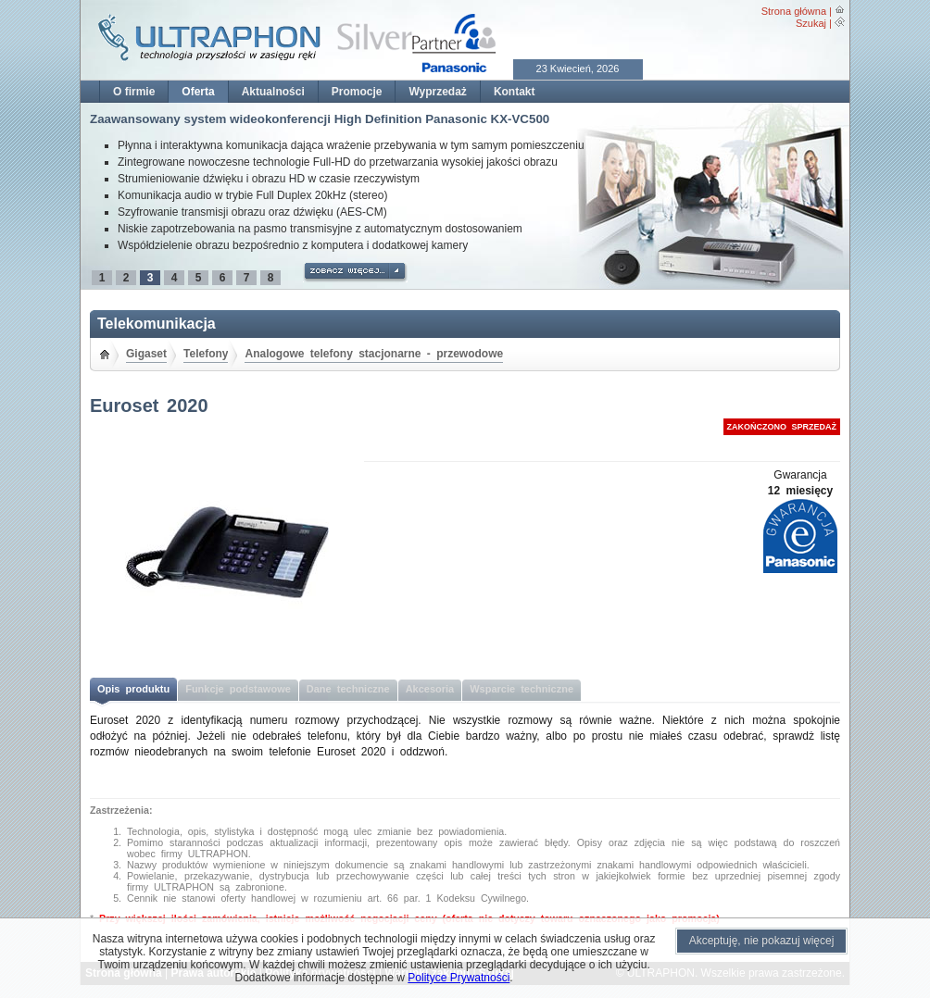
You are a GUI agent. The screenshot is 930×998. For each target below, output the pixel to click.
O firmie (134, 91)
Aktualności (273, 91)
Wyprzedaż (437, 91)
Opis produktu (133, 688)
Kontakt (514, 91)
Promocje (357, 91)
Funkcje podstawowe (238, 688)
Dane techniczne (348, 688)
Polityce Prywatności (458, 977)
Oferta (198, 91)
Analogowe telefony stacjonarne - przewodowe (374, 353)
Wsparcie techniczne (521, 688)
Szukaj (811, 23)
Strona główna (793, 11)
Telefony (205, 353)
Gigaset (146, 353)
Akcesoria (430, 688)
